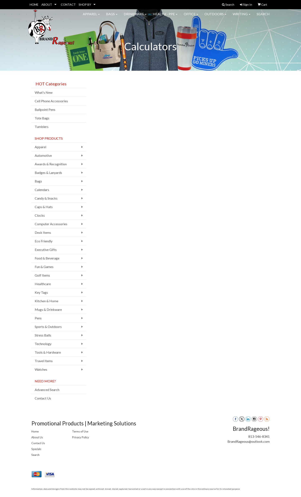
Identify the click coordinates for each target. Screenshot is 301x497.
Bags (111, 17)
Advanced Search (47, 390)
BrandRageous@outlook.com (248, 441)
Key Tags (41, 292)
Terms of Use (80, 431)
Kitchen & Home (46, 301)
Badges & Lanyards (48, 173)
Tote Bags (42, 118)
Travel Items (44, 361)
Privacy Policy (80, 437)
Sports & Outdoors (48, 327)
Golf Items (42, 275)
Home (35, 431)
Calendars (42, 190)
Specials (36, 449)
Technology (43, 344)
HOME (34, 4)
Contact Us (43, 398)
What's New (43, 92)
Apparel (91, 17)
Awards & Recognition (51, 164)
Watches (41, 369)
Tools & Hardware (48, 352)
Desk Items (43, 232)
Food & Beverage (47, 258)
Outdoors (215, 17)
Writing (241, 17)
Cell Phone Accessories (51, 101)
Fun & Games (44, 267)
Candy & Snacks (46, 198)
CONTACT (68, 4)
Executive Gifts (46, 250)
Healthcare (43, 284)
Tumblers (41, 127)
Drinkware (135, 17)
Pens (38, 318)
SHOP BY (85, 4)
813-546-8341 (259, 436)
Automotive (43, 155)
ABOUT (46, 4)
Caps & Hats (44, 207)
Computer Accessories (51, 224)
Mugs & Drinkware (48, 309)
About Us (37, 437)
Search (263, 17)
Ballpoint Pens (45, 109)
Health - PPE (165, 17)
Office (191, 17)
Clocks (40, 215)
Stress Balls (43, 335)
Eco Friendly (43, 241)
